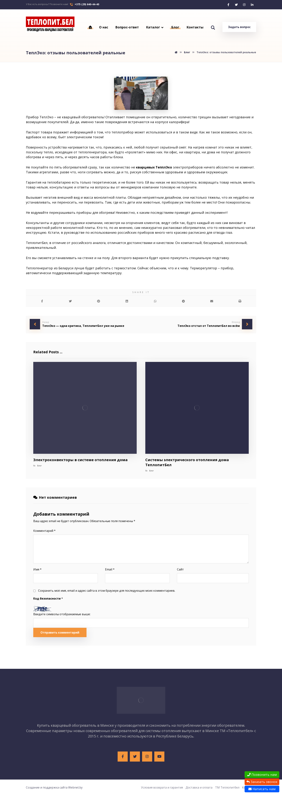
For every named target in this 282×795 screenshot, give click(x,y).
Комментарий (44, 531)
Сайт (180, 569)
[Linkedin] (252, 4)
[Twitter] (236, 4)
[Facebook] (228, 4)
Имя (37, 569)
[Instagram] (244, 4)
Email (110, 569)
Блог (39, 465)
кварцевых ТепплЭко (154, 167)
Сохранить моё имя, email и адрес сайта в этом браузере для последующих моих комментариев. (106, 591)
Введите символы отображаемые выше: (61, 614)
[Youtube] (159, 756)
